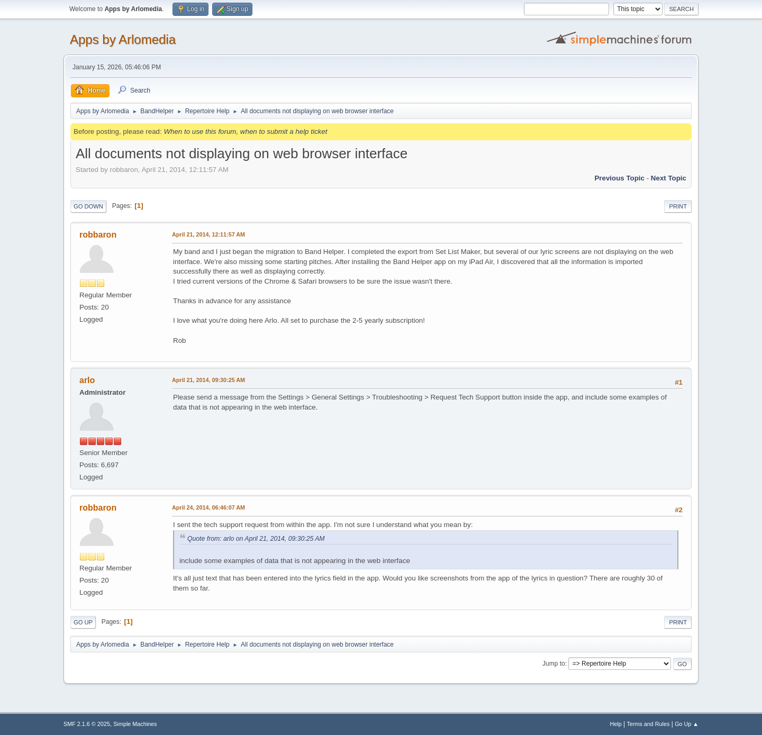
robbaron (97, 234)
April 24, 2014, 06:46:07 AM (208, 507)
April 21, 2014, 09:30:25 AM (208, 380)
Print (678, 206)
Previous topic (619, 178)
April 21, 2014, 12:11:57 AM (208, 234)
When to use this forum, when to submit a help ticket (245, 131)
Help (616, 724)
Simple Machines (135, 724)
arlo (87, 380)
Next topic (668, 178)
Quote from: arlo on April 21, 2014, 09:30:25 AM (256, 538)
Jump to (553, 663)
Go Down (88, 206)
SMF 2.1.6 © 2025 (87, 724)
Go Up (83, 622)
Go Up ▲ (686, 724)
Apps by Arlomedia (123, 39)
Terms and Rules (648, 724)
